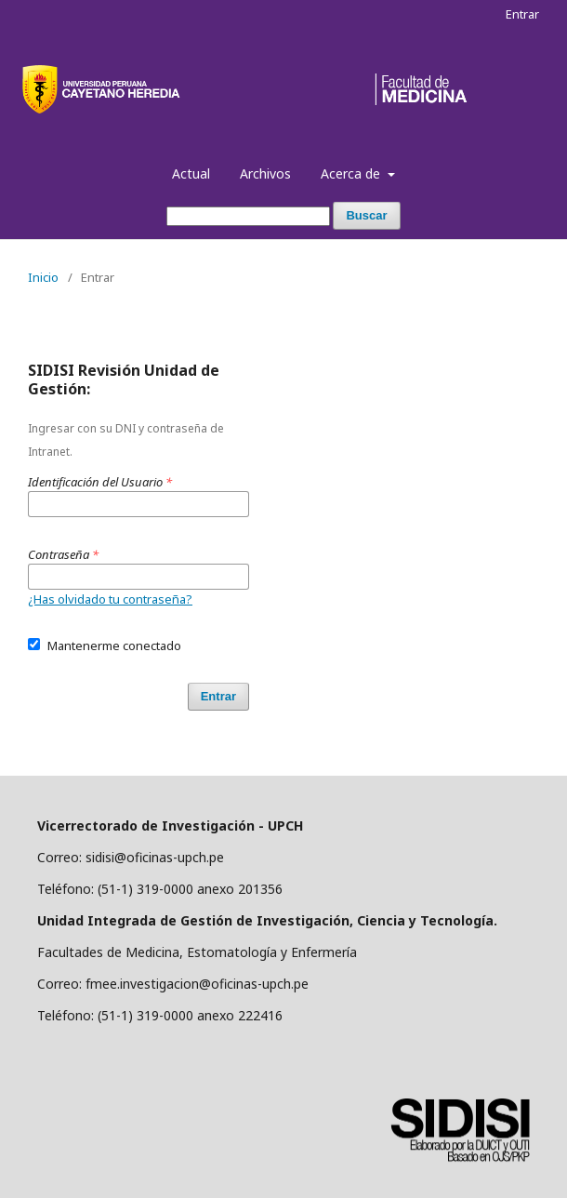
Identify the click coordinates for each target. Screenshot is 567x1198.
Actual (191, 173)
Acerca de (352, 173)
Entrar (522, 14)
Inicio (43, 277)
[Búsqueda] (248, 216)
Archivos (265, 173)
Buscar (366, 215)
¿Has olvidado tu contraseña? (110, 599)
